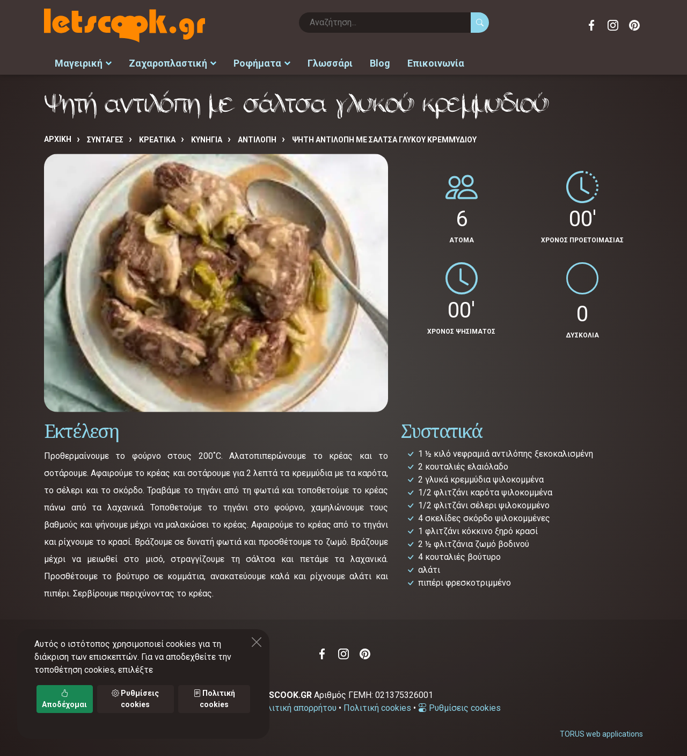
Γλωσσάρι (330, 62)
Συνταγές (105, 138)
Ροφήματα (261, 62)
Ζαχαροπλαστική (172, 62)
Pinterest (634, 25)
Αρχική (57, 137)
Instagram (613, 25)
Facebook (591, 25)
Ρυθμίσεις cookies (459, 706)
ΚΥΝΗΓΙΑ (206, 138)
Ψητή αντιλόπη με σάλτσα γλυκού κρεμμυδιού (384, 138)
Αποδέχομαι (64, 699)
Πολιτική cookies (377, 706)
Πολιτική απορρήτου (296, 706)
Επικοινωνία (435, 62)
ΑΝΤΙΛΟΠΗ (257, 138)
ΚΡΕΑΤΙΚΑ (157, 138)
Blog (380, 62)
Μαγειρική (83, 62)
